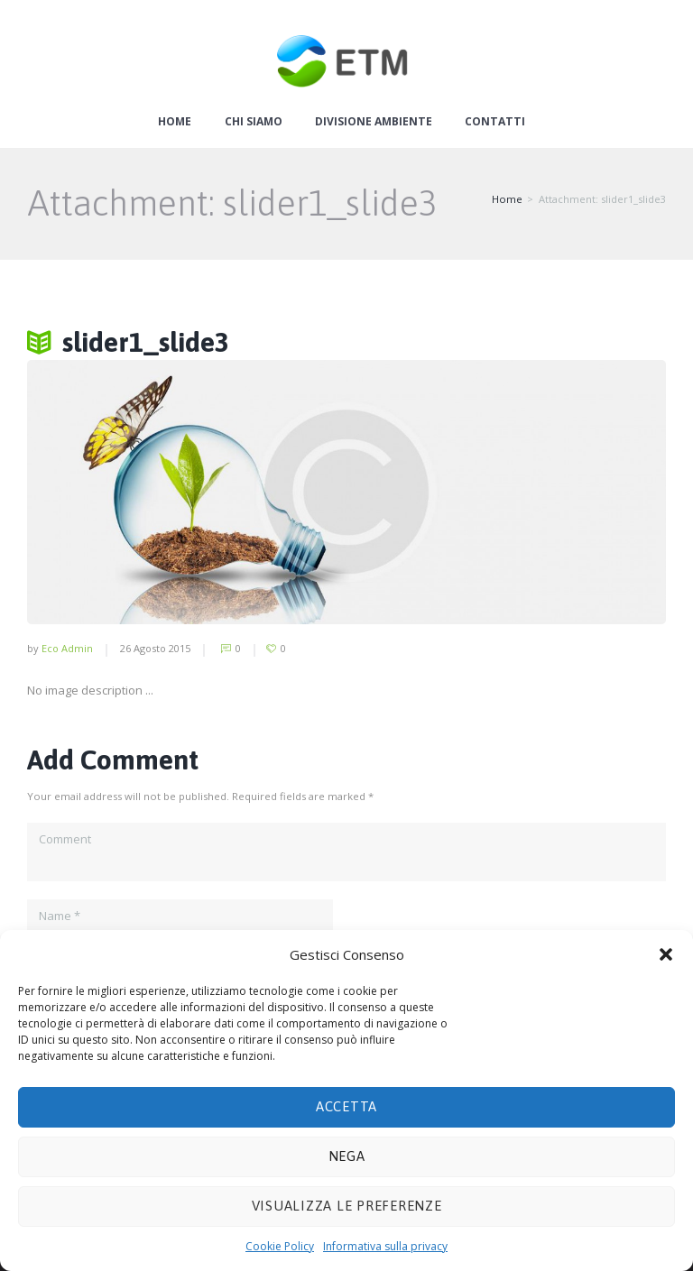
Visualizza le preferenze (347, 1205)
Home (174, 122)
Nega (346, 1156)
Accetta (346, 1106)
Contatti (495, 122)
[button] (666, 954)
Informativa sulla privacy (385, 1246)
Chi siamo (253, 122)
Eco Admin (67, 648)
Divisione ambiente (373, 122)
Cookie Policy (279, 1246)
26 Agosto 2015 (155, 648)
